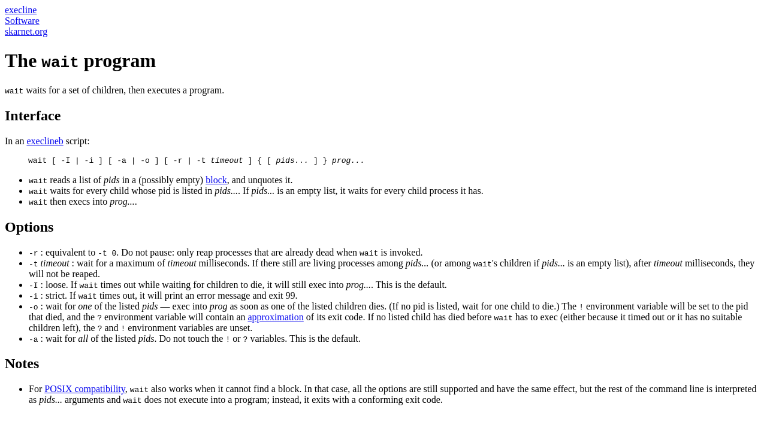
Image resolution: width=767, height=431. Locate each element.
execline (21, 10)
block (216, 182)
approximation (275, 319)
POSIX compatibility (84, 391)
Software (22, 21)
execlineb (44, 141)
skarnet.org (26, 31)
